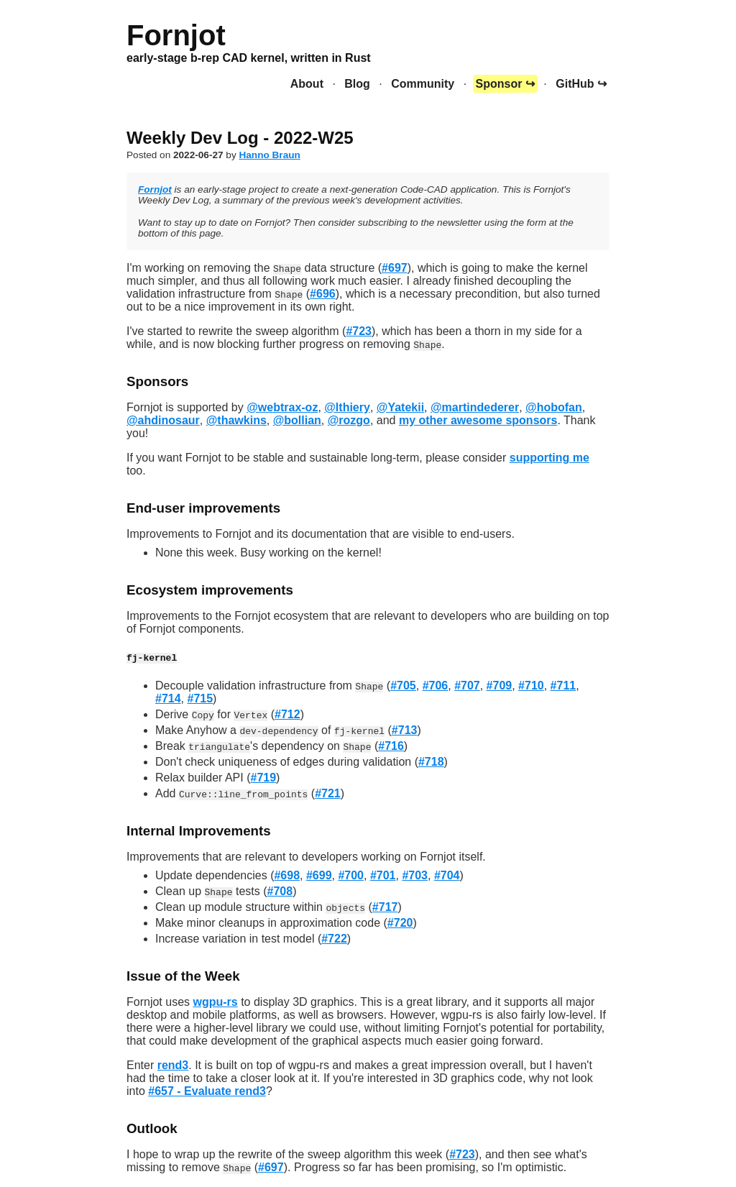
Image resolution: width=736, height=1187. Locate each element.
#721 (328, 793)
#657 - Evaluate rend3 (207, 1091)
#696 (323, 294)
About (306, 84)
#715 (200, 698)
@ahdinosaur (163, 420)
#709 (499, 685)
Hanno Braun (269, 155)
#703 (415, 875)
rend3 (173, 1065)
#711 (563, 685)
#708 (280, 891)
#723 (359, 331)
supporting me (549, 458)
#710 (531, 685)
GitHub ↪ (581, 84)
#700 (351, 875)
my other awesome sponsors (478, 420)
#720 (400, 923)
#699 (319, 875)
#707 (467, 685)
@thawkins (236, 420)
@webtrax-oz (282, 407)
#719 (264, 777)
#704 (447, 875)
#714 (168, 698)
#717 (385, 907)
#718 (431, 762)
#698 (287, 875)
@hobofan (553, 407)
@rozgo (349, 420)
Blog (357, 84)
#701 (383, 875)
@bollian (297, 420)
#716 (391, 746)
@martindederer (475, 407)
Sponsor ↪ (505, 84)
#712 (287, 714)
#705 (403, 685)
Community (422, 84)
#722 (334, 938)
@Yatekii (400, 407)
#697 (395, 268)
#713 (405, 730)
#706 (435, 685)
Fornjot (155, 189)
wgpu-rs (215, 1002)
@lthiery (347, 407)
